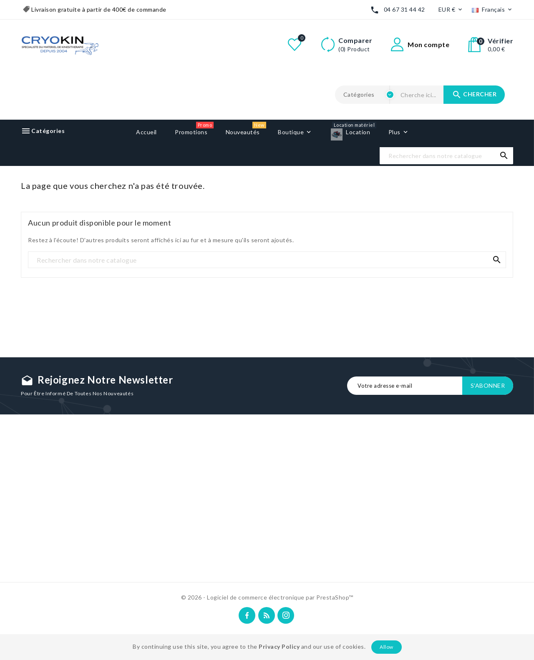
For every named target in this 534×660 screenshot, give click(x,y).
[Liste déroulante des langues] (492, 9)
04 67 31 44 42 (404, 9)
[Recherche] (446, 156)
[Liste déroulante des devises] (451, 9)
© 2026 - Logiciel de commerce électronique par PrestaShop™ (267, 597)
